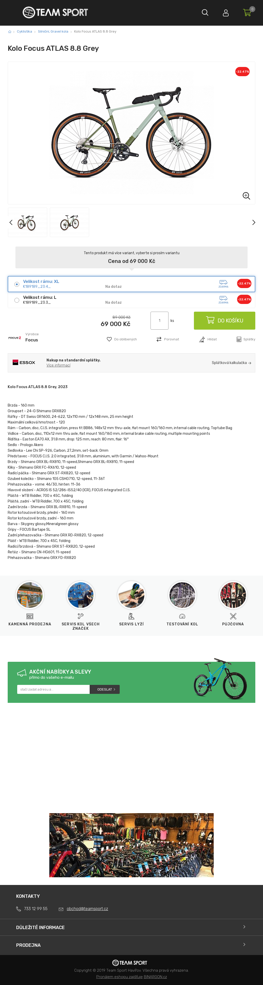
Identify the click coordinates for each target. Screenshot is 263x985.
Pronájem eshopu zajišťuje (119, 976)
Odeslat (104, 689)
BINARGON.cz (155, 976)
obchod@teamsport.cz (87, 908)
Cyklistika (24, 31)
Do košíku (224, 320)
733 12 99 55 (36, 908)
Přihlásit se (226, 11)
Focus (31, 339)
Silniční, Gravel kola (53, 31)
